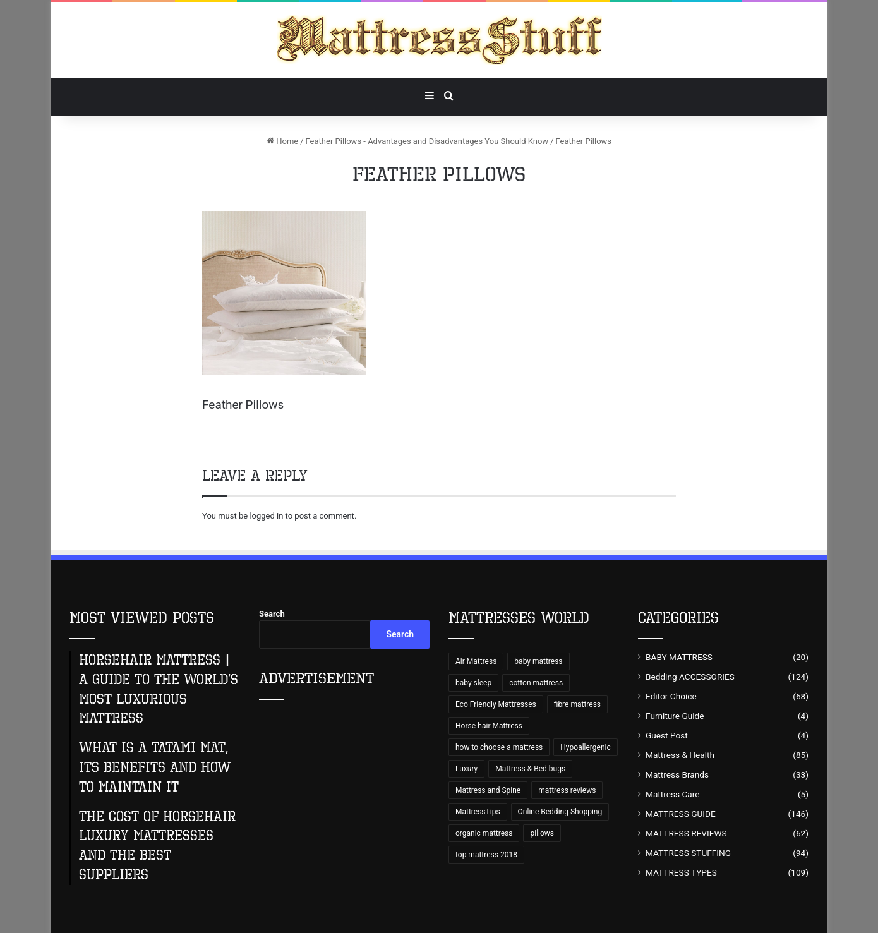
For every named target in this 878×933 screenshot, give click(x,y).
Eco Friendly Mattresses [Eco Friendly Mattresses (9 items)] (495, 704)
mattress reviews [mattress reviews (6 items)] (567, 790)
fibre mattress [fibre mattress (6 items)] (577, 704)
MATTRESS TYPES (681, 872)
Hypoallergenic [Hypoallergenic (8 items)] (585, 747)
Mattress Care (672, 794)
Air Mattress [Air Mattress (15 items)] (475, 661)
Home (282, 141)
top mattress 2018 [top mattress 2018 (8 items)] (486, 854)
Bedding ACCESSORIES (690, 676)
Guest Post (667, 735)
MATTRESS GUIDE (681, 814)
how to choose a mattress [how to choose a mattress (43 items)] (499, 747)
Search (272, 613)
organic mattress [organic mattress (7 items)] (483, 833)
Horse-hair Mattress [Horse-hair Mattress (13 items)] (488, 725)
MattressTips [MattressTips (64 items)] (477, 811)
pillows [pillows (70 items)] (542, 833)
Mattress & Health (680, 755)
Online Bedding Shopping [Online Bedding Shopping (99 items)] (560, 811)
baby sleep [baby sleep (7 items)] (473, 682)
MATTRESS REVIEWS (686, 833)
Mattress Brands (677, 774)
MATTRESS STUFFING (688, 853)
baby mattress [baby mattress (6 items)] (538, 661)
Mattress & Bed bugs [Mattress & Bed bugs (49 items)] (530, 768)
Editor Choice (671, 696)
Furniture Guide (675, 716)
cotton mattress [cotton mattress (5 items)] (536, 682)
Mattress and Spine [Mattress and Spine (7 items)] (487, 790)
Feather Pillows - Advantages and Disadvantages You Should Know (427, 141)
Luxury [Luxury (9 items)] (466, 768)
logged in (266, 516)
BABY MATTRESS (679, 657)
